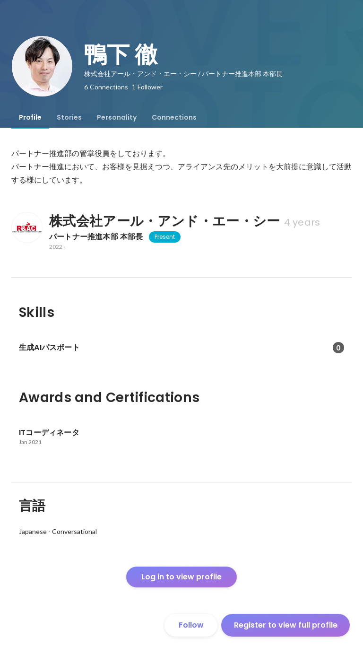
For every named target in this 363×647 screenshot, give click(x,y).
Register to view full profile (285, 625)
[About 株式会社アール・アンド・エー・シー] (26, 227)
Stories (69, 117)
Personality (117, 117)
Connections (174, 117)
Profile (30, 117)
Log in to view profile (181, 576)
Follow (191, 625)
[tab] (30, 117)
